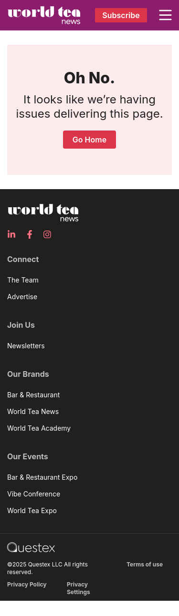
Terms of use (144, 564)
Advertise (22, 297)
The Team (23, 280)
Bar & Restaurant (33, 395)
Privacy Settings (78, 588)
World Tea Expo (32, 510)
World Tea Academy (39, 428)
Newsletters (26, 346)
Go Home (89, 139)
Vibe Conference (33, 494)
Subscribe (120, 15)
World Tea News (33, 411)
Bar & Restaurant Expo (42, 477)
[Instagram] (50, 234)
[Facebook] (32, 234)
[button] (165, 15)
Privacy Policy (27, 584)
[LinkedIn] (14, 234)
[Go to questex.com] (31, 546)
